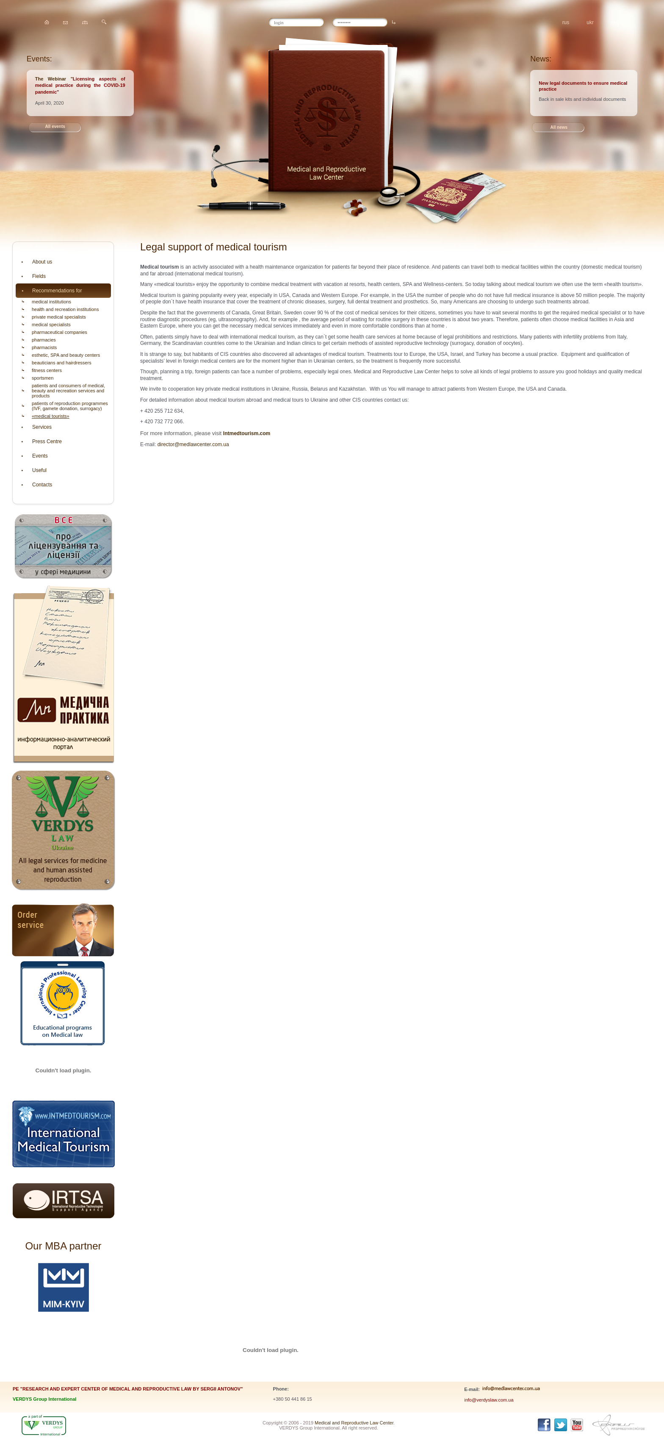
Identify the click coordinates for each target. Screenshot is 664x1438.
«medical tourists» (50, 416)
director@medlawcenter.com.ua (193, 444)
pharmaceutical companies (59, 332)
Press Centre (47, 441)
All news (558, 127)
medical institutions (51, 301)
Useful (39, 470)
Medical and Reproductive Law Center (354, 1422)
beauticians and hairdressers (61, 362)
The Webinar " (54, 78)
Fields (39, 276)
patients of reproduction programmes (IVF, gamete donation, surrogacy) (70, 406)
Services (42, 427)
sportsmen (42, 377)
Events (40, 456)
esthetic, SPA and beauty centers (66, 355)
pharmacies (44, 339)
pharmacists (44, 347)
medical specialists (51, 324)
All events (55, 126)
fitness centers (47, 370)
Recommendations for (57, 291)
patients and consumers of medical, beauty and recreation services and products (68, 390)
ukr (590, 22)
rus (566, 22)
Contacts (42, 485)
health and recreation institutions (65, 309)
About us (42, 262)
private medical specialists (59, 316)
